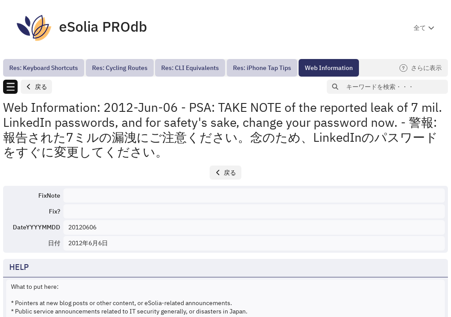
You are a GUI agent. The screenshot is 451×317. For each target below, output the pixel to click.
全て (420, 28)
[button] (36, 87)
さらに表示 (420, 68)
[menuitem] (43, 68)
